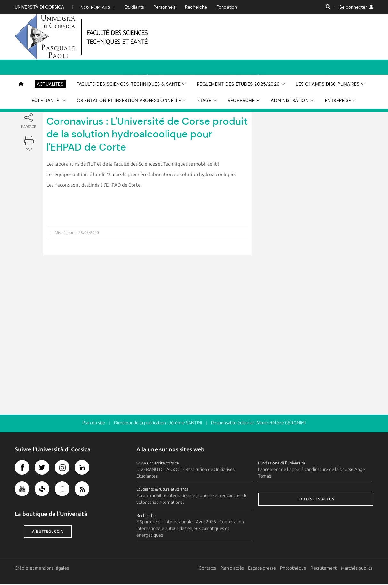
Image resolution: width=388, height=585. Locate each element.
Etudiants (134, 7)
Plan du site (93, 423)
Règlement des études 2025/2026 (238, 54)
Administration (290, 71)
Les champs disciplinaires (328, 54)
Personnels (164, 7)
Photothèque (294, 568)
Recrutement (324, 568)
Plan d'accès (233, 568)
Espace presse (263, 568)
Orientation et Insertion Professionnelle (129, 71)
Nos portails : (97, 7)
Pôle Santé (46, 71)
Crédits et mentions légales (42, 568)
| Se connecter (354, 7)
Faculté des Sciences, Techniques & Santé (129, 54)
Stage (204, 71)
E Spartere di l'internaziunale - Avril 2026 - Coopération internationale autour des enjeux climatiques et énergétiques (190, 529)
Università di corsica (39, 7)
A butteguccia (47, 532)
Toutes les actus (315, 500)
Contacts (208, 568)
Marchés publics (357, 568)
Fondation (226, 7)
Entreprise (338, 71)
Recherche (196, 7)
